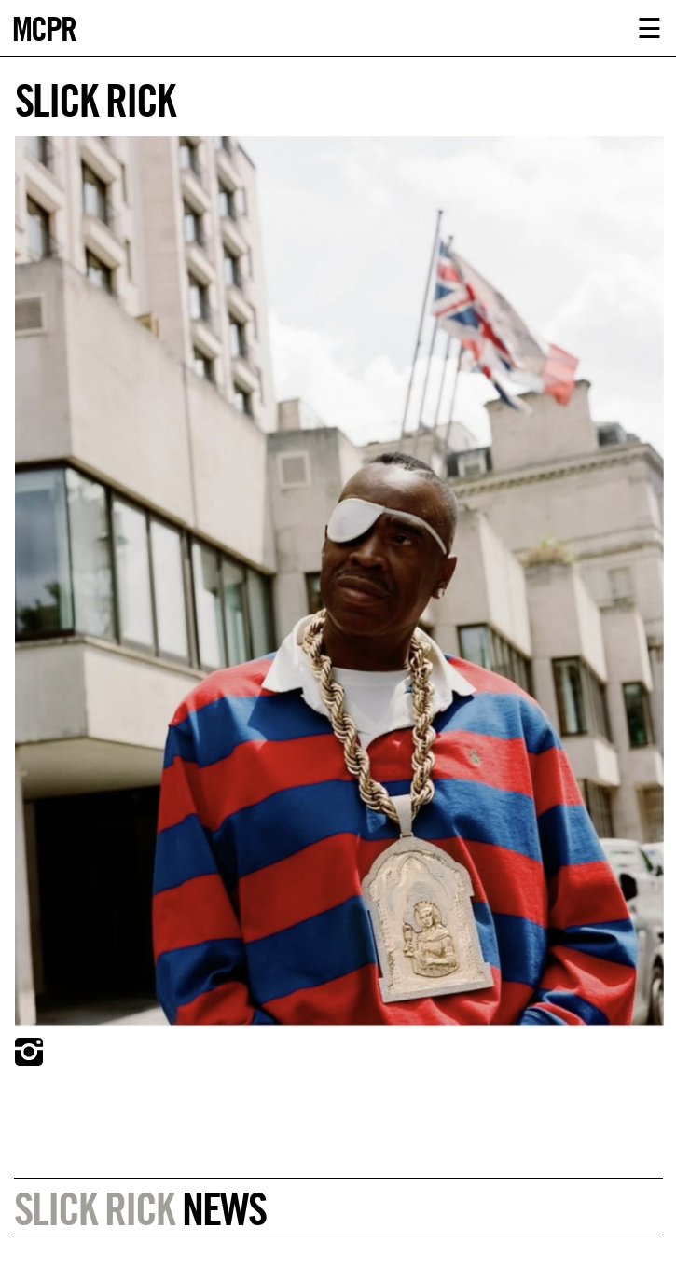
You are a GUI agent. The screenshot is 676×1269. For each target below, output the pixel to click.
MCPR (44, 26)
